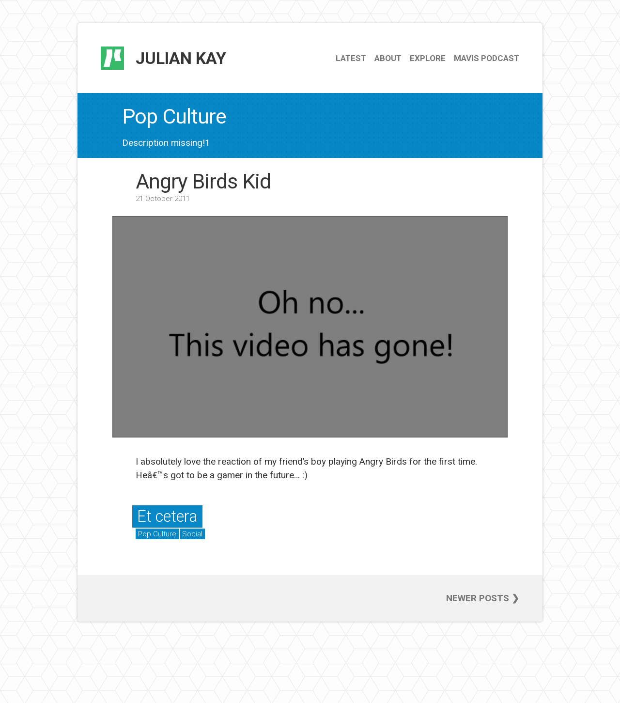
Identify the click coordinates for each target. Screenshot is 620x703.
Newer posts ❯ (482, 598)
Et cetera (167, 516)
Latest (351, 58)
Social (192, 534)
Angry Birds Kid (203, 181)
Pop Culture (157, 534)
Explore (428, 58)
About (388, 58)
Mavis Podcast (486, 58)
